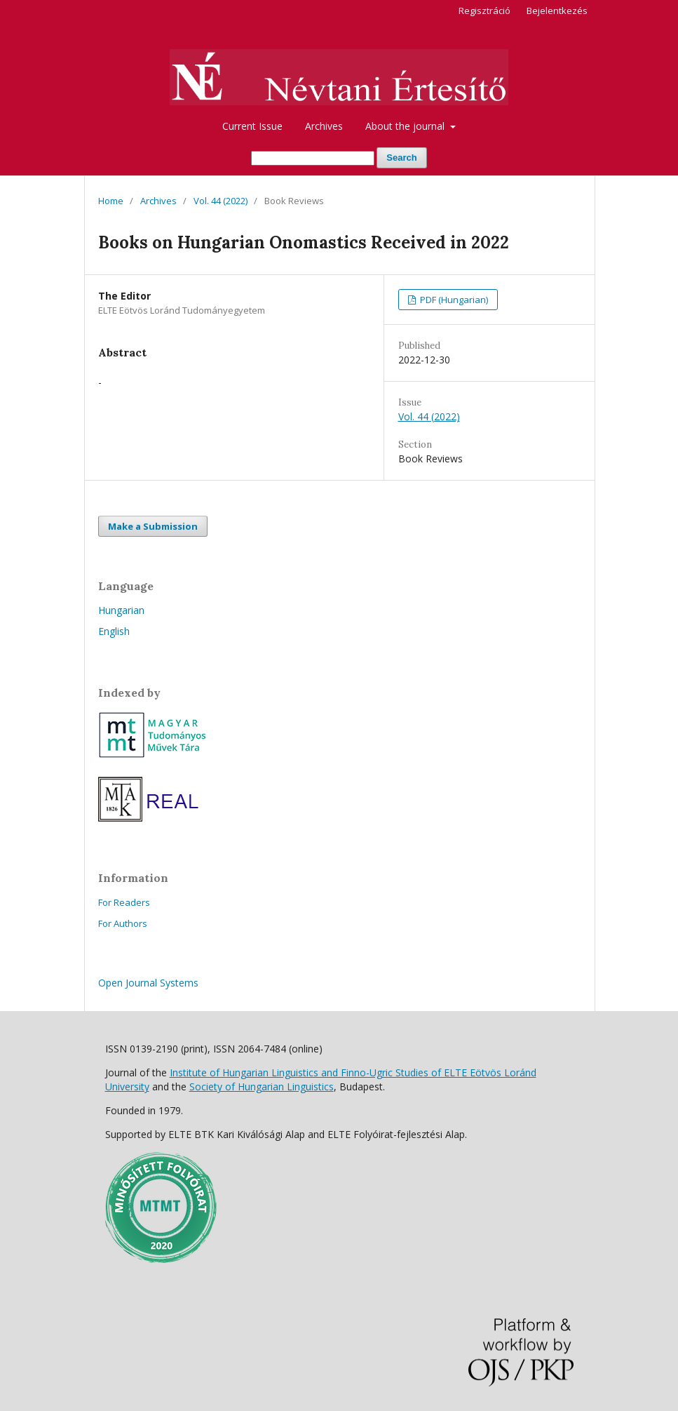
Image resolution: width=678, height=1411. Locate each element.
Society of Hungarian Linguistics (261, 1086)
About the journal (406, 126)
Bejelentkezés (557, 10)
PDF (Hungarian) (453, 299)
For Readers (124, 902)
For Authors (122, 923)
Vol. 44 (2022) (221, 200)
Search (401, 157)
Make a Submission (153, 526)
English (114, 631)
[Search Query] (312, 158)
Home (110, 200)
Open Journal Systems (148, 982)
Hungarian (121, 610)
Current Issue (252, 126)
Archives (324, 126)
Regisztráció (484, 10)
